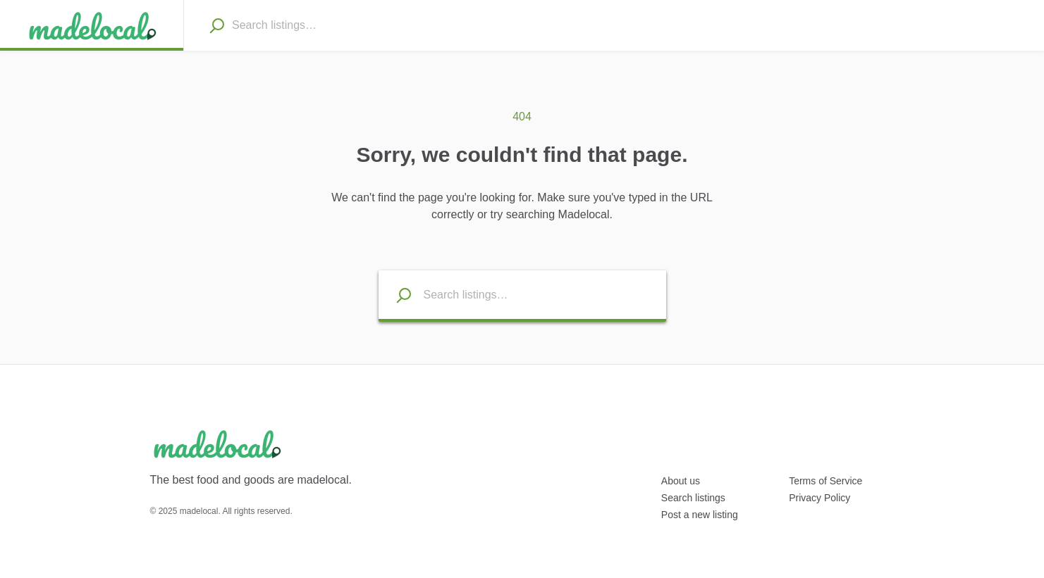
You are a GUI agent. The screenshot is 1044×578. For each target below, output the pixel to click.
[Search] (216, 25)
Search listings (693, 497)
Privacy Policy (819, 497)
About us (680, 480)
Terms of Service (825, 480)
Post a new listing (699, 514)
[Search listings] (395, 294)
